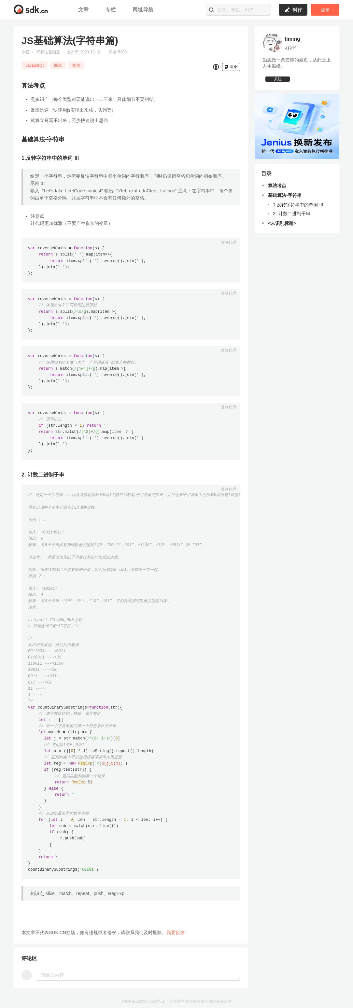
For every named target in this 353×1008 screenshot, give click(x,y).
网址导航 (143, 9)
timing (292, 39)
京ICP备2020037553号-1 (142, 1001)
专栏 (111, 9)
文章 (84, 9)
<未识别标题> (282, 228)
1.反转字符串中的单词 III (298, 210)
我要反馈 (175, 932)
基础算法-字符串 (285, 200)
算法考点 (277, 191)
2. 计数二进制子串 (291, 219)
